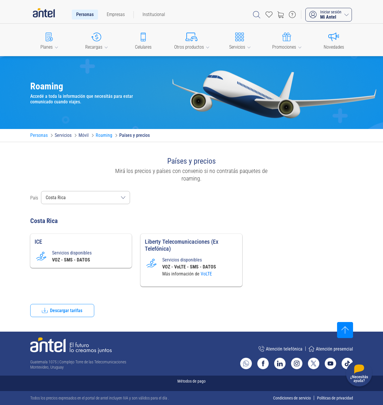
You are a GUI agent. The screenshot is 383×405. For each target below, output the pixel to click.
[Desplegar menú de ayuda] (359, 374)
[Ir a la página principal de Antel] (71, 345)
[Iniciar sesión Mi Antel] (328, 15)
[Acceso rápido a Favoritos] (269, 14)
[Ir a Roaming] (104, 135)
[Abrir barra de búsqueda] (256, 14)
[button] (49, 39)
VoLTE (206, 274)
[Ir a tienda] (280, 14)
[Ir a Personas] (39, 135)
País (34, 198)
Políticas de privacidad (335, 398)
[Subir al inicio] (345, 330)
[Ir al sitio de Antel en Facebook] (263, 363)
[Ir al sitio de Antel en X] (313, 363)
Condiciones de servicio (292, 398)
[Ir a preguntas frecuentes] (292, 14)
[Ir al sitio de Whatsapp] (246, 363)
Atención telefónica (280, 349)
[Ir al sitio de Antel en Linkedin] (280, 363)
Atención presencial (331, 349)
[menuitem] (85, 15)
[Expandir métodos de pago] (191, 383)
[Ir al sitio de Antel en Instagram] (296, 363)
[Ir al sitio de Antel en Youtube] (330, 363)
